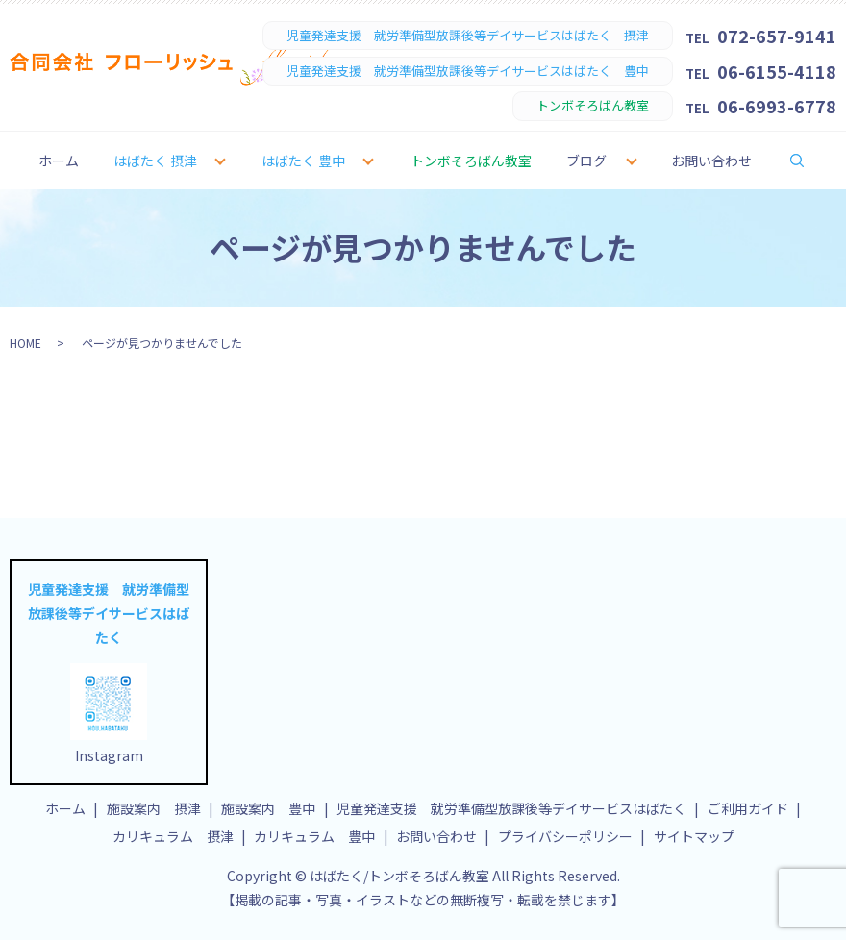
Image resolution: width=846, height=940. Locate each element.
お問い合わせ (711, 160)
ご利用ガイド (748, 808)
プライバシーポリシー (565, 836)
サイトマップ (694, 836)
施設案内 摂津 (154, 808)
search (809, 159)
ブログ (586, 160)
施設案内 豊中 (268, 808)
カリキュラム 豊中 (314, 836)
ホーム (58, 160)
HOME (25, 342)
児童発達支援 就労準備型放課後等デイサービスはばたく (511, 808)
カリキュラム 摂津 (173, 836)
